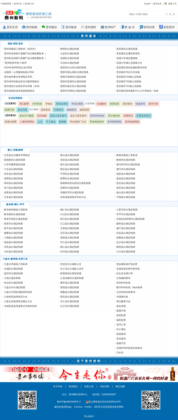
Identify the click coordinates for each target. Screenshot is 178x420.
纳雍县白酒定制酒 (125, 237)
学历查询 (121, 338)
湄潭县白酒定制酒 (13, 178)
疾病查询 (121, 334)
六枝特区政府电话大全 (15, 296)
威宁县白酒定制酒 (125, 228)
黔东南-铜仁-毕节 (15, 204)
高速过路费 (10, 121)
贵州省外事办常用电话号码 (18, 77)
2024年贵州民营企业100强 (18, 67)
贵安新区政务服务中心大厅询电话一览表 (137, 91)
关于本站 (57, 386)
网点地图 (120, 386)
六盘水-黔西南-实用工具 (15, 259)
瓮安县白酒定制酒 (125, 188)
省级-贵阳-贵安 (15, 43)
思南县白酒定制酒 (69, 237)
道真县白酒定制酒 (13, 192)
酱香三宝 (173, 3)
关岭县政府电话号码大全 (73, 197)
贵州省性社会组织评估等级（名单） (22, 86)
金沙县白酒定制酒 (125, 242)
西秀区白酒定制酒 (69, 178)
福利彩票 (84, 109)
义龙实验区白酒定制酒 (72, 278)
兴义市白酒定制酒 (69, 306)
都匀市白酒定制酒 (125, 169)
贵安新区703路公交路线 (128, 77)
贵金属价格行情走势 (126, 264)
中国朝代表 (122, 296)
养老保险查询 (97, 121)
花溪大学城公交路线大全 (129, 63)
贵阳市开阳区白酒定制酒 (73, 91)
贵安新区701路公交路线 (128, 86)
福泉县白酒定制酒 (125, 174)
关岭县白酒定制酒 (69, 160)
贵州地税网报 (132, 121)
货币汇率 (121, 324)
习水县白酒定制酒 (13, 169)
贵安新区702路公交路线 (128, 81)
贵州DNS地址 (97, 115)
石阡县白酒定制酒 (69, 233)
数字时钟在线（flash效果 (129, 287)
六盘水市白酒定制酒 (14, 287)
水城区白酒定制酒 (13, 269)
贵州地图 (42, 115)
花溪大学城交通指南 (126, 58)
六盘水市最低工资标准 (15, 264)
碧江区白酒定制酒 (69, 219)
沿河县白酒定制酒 (69, 251)
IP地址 (49, 104)
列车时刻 (37, 104)
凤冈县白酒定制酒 (13, 183)
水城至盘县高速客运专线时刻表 (20, 306)
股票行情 (9, 109)
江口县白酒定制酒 (69, 223)
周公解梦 (24, 104)
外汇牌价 (34, 109)
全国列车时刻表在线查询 (129, 348)
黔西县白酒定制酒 (125, 247)
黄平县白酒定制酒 (13, 228)
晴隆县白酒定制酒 (69, 292)
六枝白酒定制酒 (12, 278)
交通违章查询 (143, 115)
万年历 (119, 352)
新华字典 (153, 104)
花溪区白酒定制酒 (69, 58)
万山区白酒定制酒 (69, 214)
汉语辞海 (90, 103)
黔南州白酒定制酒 (125, 160)
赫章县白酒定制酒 (125, 223)
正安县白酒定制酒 (13, 197)
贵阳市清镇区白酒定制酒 (73, 77)
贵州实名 (157, 3)
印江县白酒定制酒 (69, 242)
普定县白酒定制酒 (69, 169)
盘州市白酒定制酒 (13, 273)
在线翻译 (101, 104)
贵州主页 (18, 3)
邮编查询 (71, 109)
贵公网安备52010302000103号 (105, 401)
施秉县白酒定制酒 (13, 233)
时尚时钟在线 (123, 283)
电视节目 (121, 343)
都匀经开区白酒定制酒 (128, 164)
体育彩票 (114, 104)
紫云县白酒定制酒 (69, 155)
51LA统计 (89, 416)
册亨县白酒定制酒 (69, 283)
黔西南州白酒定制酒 (70, 273)
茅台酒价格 (114, 115)
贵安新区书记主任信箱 (128, 72)
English (147, 3)
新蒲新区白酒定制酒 (14, 160)
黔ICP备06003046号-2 (69, 401)
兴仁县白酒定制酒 (69, 301)
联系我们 (73, 386)
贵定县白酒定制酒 (125, 183)
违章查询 (45, 109)
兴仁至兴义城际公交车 (72, 269)
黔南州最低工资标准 (126, 155)
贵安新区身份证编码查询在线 (131, 67)
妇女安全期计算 (124, 273)
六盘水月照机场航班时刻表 (18, 292)
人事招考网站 (27, 121)
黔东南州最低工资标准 (15, 209)
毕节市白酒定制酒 (125, 214)
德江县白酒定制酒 (69, 247)
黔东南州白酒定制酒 (14, 214)
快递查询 (140, 104)
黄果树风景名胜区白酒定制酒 (75, 183)
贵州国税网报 (114, 121)
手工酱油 (50, 121)
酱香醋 (62, 121)
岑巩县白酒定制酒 (13, 247)
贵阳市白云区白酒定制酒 (73, 67)
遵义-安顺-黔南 (15, 150)
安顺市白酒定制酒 (69, 188)
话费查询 (128, 115)
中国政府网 (6, 3)
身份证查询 (62, 104)
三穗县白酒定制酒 (13, 237)
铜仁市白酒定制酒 (69, 209)
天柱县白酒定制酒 (13, 251)
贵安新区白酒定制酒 (126, 49)
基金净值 (22, 109)
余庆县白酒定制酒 (13, 174)
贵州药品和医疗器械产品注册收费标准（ (25, 53)
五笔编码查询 (123, 278)
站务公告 (89, 386)
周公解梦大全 (123, 301)
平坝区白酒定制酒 (69, 174)
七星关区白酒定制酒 (126, 209)
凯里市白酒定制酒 (13, 223)
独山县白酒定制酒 (125, 192)
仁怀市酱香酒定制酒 (14, 164)
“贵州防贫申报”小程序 (15, 63)
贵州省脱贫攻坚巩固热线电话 (19, 91)
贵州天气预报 (27, 115)
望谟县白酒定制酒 (69, 287)
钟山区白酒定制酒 (13, 283)
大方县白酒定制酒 (125, 251)
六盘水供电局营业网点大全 (18, 301)
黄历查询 (127, 104)
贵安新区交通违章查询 (128, 53)
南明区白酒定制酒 (69, 49)
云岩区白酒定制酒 (69, 53)
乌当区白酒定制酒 (69, 63)
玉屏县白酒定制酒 (69, 228)
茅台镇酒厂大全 (78, 121)
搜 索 (172, 14)
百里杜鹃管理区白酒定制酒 (130, 219)
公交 (40, 121)
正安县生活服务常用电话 (17, 155)
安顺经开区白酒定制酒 (72, 192)
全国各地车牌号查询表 (128, 269)
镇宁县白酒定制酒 (69, 164)
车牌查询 (58, 109)
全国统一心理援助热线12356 (19, 72)
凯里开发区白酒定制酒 (15, 219)
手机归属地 (77, 104)
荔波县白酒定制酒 (125, 178)
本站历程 (104, 386)
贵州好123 (29, 3)
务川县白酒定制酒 (13, 188)
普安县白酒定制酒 (69, 296)
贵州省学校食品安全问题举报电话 (21, 81)
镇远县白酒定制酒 (13, 242)
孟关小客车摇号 (78, 115)
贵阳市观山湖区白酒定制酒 (74, 72)
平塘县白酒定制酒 (125, 197)
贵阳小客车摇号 (58, 115)
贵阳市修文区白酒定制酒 (73, 86)
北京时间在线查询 (125, 292)
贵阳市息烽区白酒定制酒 (73, 81)
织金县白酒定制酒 (125, 233)
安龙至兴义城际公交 (70, 264)
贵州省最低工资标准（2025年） (20, 49)
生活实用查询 (15, 98)
